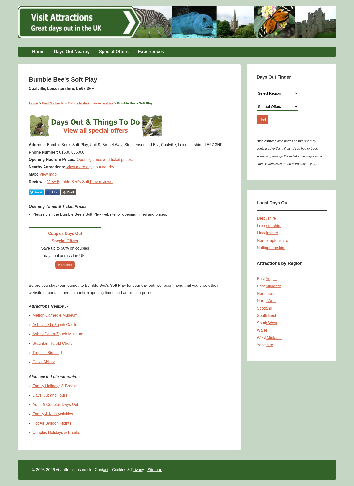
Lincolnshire (267, 233)
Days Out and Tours (49, 395)
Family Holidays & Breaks (54, 386)
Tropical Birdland (47, 353)
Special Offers (114, 51)
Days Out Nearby (71, 51)
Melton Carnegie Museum (54, 315)
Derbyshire (266, 218)
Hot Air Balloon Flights (51, 423)
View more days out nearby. (91, 167)
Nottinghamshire (271, 248)
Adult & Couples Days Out (55, 404)
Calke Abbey (43, 362)
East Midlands (52, 103)
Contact (101, 470)
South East (266, 316)
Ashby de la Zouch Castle (54, 325)
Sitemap (155, 470)
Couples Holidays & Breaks (56, 432)
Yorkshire (265, 345)
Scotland (264, 308)
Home (38, 51)
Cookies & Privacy (128, 470)
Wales (262, 330)
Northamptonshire (272, 240)
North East (266, 293)
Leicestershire (269, 226)
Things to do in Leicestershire (90, 103)
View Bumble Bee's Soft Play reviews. (80, 182)
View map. (48, 174)
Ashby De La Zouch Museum (57, 334)
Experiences (151, 51)
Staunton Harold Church (53, 343)
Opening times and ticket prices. (105, 159)
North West (267, 301)
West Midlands (270, 338)
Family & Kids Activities (52, 414)
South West (267, 323)
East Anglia (267, 279)
